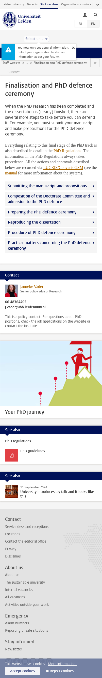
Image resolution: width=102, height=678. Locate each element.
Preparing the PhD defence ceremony (42, 212)
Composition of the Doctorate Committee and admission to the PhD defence (49, 198)
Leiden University (13, 4)
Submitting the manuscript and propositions (47, 186)
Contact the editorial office (25, 541)
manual (11, 173)
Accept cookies (22, 671)
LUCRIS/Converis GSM (63, 167)
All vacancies (15, 597)
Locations (12, 534)
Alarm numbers (17, 623)
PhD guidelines (32, 451)
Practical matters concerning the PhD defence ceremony (50, 245)
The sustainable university (25, 582)
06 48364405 (15, 302)
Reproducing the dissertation (34, 222)
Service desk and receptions (26, 526)
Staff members (49, 4)
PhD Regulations (67, 151)
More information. (62, 664)
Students (32, 4)
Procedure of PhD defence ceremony (41, 232)
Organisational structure (76, 4)
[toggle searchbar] (95, 14)
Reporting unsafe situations (26, 630)
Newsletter (13, 649)
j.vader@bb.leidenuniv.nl (25, 307)
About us (12, 574)
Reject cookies (62, 671)
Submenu (15, 72)
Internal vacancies (19, 589)
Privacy (10, 549)
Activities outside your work (27, 604)
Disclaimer (13, 556)
